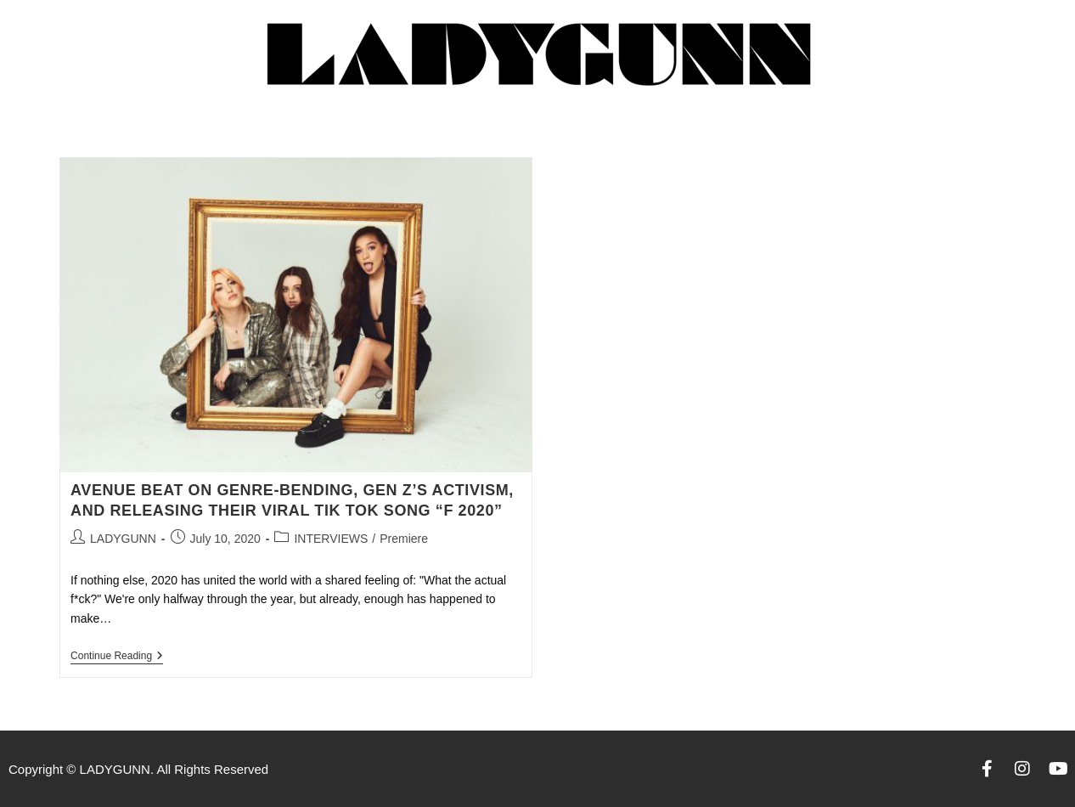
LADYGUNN (123, 538)
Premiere (404, 538)
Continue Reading (116, 656)
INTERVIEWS (331, 538)
